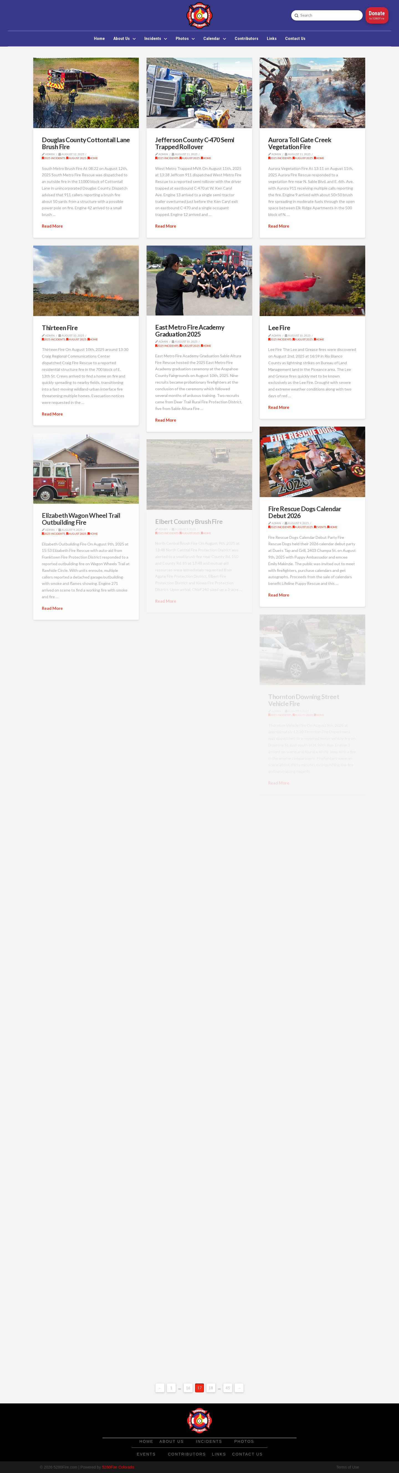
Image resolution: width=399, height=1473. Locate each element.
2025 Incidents (53, 158)
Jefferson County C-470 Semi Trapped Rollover (194, 143)
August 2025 (76, 158)
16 (188, 1388)
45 (228, 1388)
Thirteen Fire (60, 328)
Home (93, 158)
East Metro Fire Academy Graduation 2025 (189, 330)
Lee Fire (279, 328)
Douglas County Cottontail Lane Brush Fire (86, 143)
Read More (52, 225)
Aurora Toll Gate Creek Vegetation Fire (299, 143)
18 (211, 1388)
